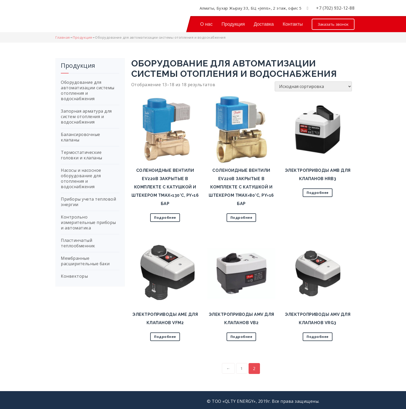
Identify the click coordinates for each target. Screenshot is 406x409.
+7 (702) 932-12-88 (335, 8)
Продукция (233, 24)
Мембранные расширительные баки (85, 261)
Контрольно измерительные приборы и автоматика (88, 222)
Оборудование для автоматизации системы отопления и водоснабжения (87, 90)
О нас (206, 24)
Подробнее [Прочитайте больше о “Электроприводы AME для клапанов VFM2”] (165, 336)
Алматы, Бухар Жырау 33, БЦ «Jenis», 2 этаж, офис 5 (251, 8)
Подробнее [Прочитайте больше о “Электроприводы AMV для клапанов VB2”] (241, 336)
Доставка (264, 24)
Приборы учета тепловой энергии (88, 201)
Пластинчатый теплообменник (78, 243)
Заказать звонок (333, 24)
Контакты (293, 24)
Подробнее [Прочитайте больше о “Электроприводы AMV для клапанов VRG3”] (318, 336)
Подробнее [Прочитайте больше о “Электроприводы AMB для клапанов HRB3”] (318, 192)
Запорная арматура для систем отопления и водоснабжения (86, 116)
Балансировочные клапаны (80, 137)
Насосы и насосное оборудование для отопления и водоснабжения (81, 178)
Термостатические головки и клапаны (81, 155)
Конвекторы (74, 276)
